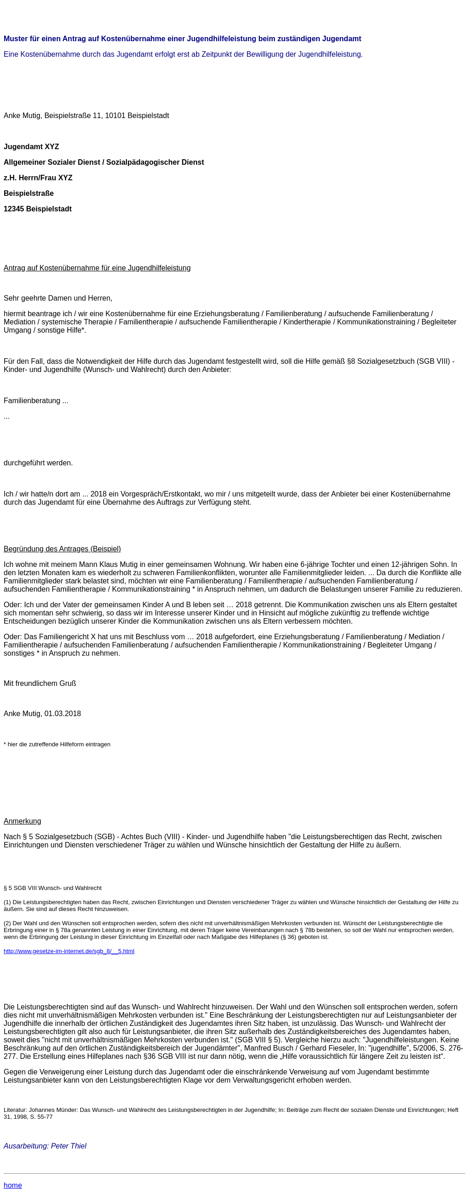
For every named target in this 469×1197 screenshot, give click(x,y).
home (13, 1185)
